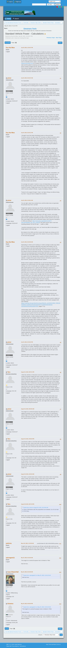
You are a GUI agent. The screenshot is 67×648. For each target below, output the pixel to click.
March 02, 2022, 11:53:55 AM (27, 543)
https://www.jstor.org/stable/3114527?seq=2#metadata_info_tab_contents (36, 221)
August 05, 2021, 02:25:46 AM (27, 474)
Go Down (7, 42)
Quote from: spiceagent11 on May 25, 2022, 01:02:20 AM (37, 575)
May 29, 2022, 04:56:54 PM (27, 603)
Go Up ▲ (59, 644)
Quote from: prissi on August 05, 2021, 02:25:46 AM (36, 507)
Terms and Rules (52, 644)
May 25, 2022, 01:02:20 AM (27, 557)
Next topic (59, 37)
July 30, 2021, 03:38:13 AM (27, 200)
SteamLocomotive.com (27, 63)
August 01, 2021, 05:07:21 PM (27, 372)
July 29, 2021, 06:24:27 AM (27, 77)
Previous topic (51, 37)
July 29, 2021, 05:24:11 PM (27, 132)
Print (60, 42)
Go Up (6, 628)
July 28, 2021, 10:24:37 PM (27, 47)
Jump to (40, 634)
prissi (9, 78)
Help (47, 644)
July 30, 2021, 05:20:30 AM (27, 242)
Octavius (10, 603)
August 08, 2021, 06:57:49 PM (27, 504)
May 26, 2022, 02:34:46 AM (27, 571)
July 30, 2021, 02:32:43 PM (27, 342)
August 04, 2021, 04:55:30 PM (27, 438)
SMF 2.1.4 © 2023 (10, 644)
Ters (8, 372)
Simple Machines (18, 644)
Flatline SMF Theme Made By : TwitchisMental (16, 646)
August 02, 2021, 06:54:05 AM (27, 408)
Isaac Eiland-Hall (13, 572)
